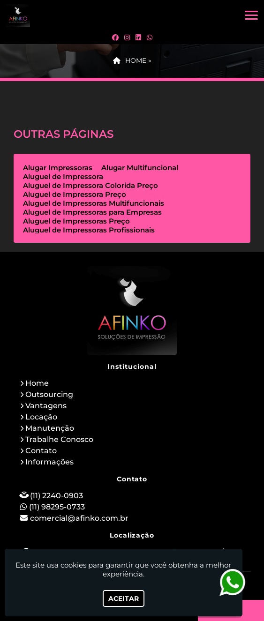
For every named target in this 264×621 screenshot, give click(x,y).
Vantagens (46, 405)
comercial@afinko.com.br (79, 518)
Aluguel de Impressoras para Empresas (92, 212)
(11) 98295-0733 (57, 506)
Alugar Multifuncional (139, 167)
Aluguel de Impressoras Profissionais (89, 229)
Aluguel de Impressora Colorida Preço (90, 185)
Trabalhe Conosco (59, 439)
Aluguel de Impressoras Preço (76, 221)
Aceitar (123, 598)
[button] (251, 15)
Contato (41, 450)
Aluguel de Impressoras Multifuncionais (93, 203)
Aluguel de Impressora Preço (74, 194)
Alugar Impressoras (57, 167)
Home (37, 383)
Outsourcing (49, 394)
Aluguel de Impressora (63, 176)
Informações (49, 461)
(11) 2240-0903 (56, 495)
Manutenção (49, 428)
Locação (41, 416)
